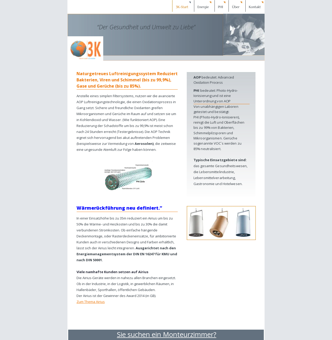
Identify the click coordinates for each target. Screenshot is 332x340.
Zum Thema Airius (91, 301)
